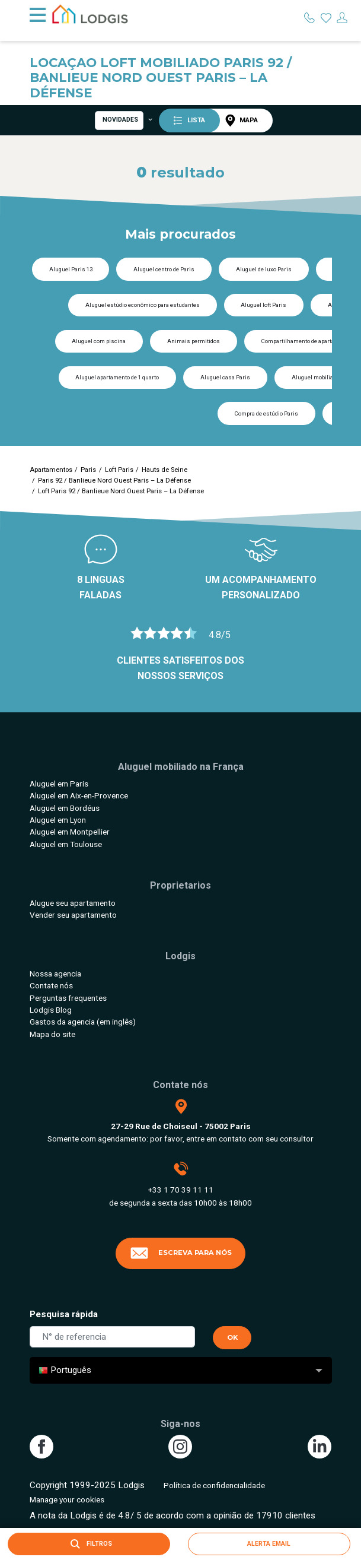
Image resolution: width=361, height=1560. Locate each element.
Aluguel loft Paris (263, 305)
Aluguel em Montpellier (70, 831)
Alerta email (268, 1544)
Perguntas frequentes (68, 998)
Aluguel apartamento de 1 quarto (117, 377)
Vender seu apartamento (73, 914)
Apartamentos (51, 470)
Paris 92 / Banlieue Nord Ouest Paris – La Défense (114, 480)
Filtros (89, 1544)
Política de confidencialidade (214, 1485)
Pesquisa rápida (64, 1314)
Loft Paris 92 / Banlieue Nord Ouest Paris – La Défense (121, 491)
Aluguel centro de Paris (163, 269)
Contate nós (51, 985)
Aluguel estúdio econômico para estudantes (142, 305)
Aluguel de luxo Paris (264, 269)
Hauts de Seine (164, 470)
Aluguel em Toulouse (66, 844)
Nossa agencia (55, 973)
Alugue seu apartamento (73, 903)
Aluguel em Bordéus (65, 808)
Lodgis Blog (51, 1009)
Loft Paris (119, 470)
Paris (88, 470)
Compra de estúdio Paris (266, 413)
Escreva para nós (181, 1253)
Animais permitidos (193, 341)
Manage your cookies (67, 1499)
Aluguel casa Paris (225, 377)
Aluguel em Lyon (58, 820)
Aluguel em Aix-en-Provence (79, 795)
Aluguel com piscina (99, 341)
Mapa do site (52, 1034)
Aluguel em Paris (59, 783)
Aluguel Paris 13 (70, 269)
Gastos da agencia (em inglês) (83, 1021)
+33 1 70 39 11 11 (180, 1189)
